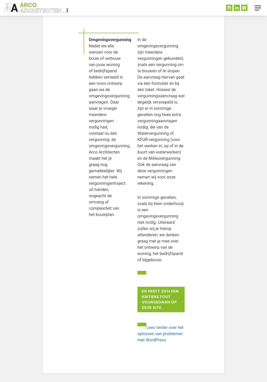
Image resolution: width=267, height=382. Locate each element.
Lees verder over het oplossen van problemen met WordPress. (160, 333)
